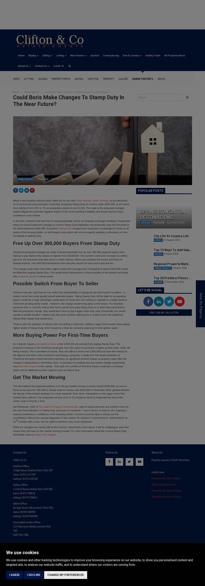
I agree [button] (14, 574)
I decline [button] (33, 574)
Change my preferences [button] (65, 574)
